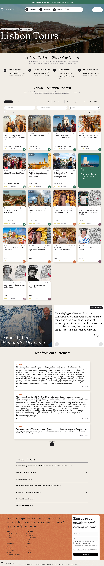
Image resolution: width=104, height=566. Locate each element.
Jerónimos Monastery (22, 102)
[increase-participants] (99, 112)
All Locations (8, 102)
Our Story (28, 533)
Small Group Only (10, 112)
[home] (8, 11)
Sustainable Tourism (31, 537)
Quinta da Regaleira (73, 102)
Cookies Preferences (71, 564)
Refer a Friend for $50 (11, 533)
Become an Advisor (11, 551)
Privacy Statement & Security (25, 564)
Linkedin (28, 551)
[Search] (74, 9)
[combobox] (19, 108)
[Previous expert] (57, 344)
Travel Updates (10, 549)
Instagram (29, 549)
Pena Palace (58, 102)
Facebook (28, 545)
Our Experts (29, 535)
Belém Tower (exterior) (42, 102)
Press (27, 541)
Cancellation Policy (40, 564)
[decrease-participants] (95, 112)
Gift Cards (9, 537)
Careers (28, 539)
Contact (8, 552)
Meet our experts (96, 308)
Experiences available (26, 29)
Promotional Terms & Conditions (55, 564)
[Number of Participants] (97, 112)
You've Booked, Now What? (13, 554)
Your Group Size (88, 112)
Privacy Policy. (76, 547)
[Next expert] (101, 344)
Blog (7, 545)
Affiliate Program (10, 535)
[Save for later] (23, 117)
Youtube (28, 552)
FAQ (7, 547)
